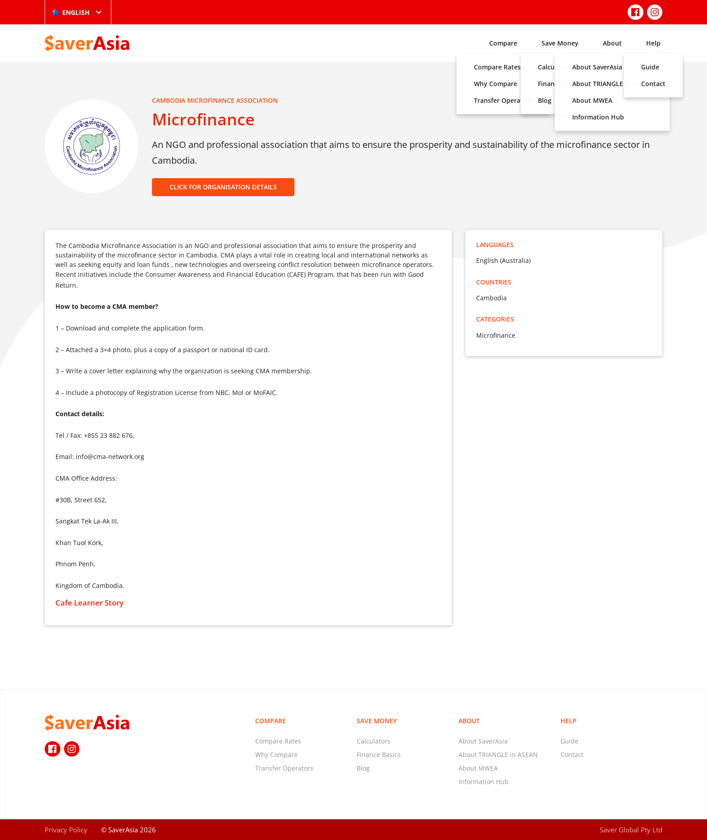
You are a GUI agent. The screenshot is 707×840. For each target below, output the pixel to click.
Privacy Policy (66, 829)
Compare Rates (278, 741)
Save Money (560, 43)
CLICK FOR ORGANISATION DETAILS (223, 187)
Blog (363, 768)
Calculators (373, 741)
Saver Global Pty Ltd (631, 829)
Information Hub (484, 781)
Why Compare (276, 754)
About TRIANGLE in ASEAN (498, 754)
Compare (503, 43)
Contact (571, 754)
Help (653, 43)
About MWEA (478, 768)
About (612, 43)
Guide (569, 741)
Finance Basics (379, 754)
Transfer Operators (284, 768)
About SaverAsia (483, 741)
